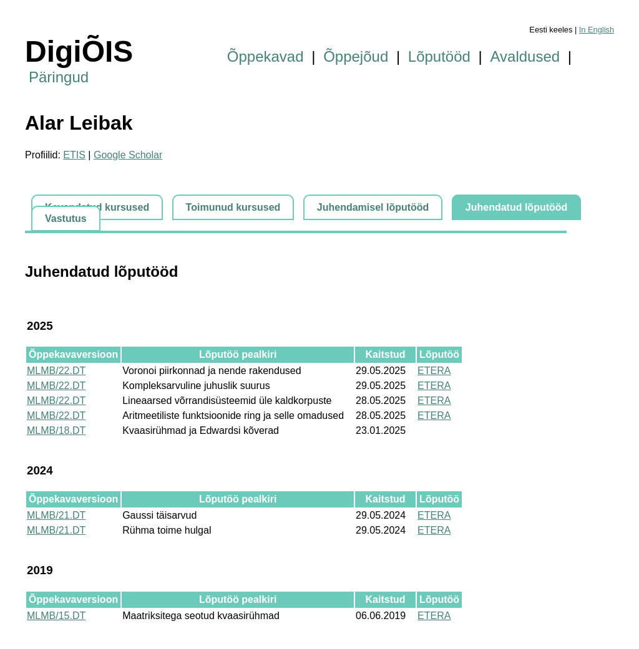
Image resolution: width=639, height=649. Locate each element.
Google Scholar (128, 155)
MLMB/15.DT (56, 615)
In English (596, 29)
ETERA (434, 370)
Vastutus (66, 218)
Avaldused (525, 56)
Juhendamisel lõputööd (373, 207)
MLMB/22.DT (56, 370)
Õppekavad (265, 56)
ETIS (74, 155)
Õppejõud (355, 56)
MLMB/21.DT (56, 515)
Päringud (59, 77)
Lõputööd (439, 56)
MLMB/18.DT (56, 430)
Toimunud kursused (233, 207)
